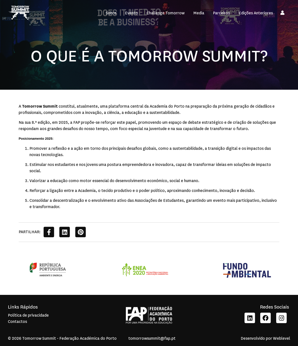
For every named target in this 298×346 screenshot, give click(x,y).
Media (198, 13)
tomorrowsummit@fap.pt (149, 338)
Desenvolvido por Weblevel (265, 338)
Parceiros (221, 13)
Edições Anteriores (256, 13)
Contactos (17, 321)
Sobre (111, 13)
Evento (131, 13)
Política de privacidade (28, 315)
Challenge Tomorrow (166, 13)
